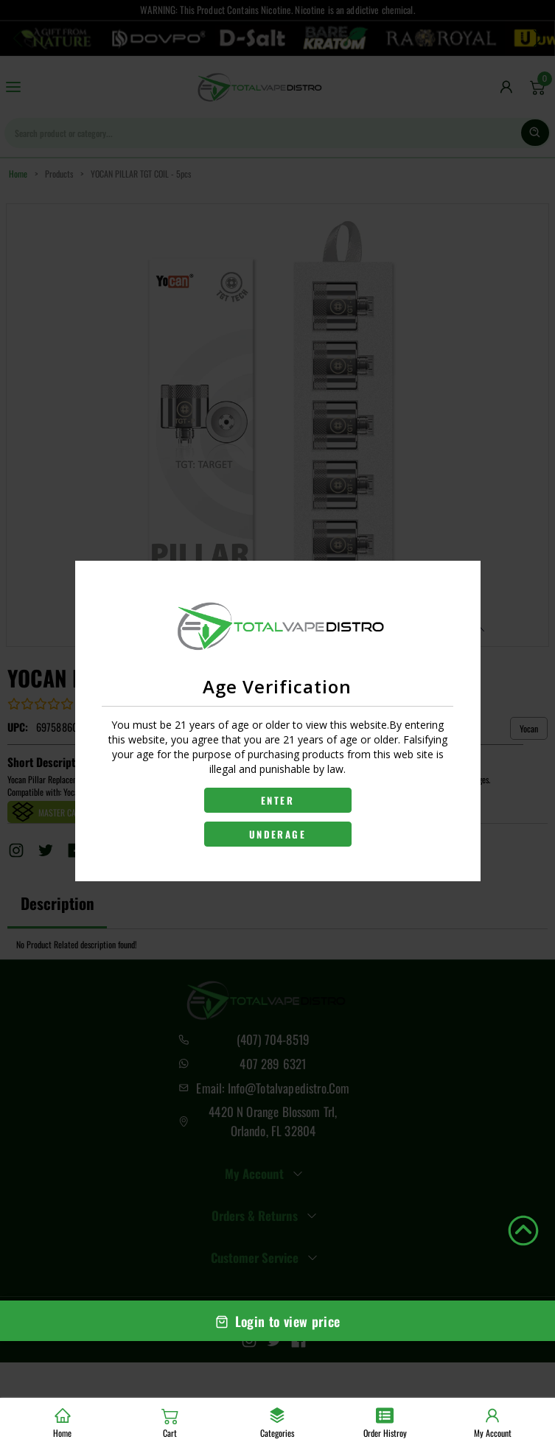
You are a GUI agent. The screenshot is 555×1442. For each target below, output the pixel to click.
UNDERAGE (277, 834)
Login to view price (278, 1321)
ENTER (277, 800)
